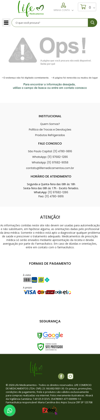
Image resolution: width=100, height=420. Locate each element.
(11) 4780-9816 (54, 196)
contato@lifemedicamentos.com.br (50, 168)
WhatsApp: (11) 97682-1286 (50, 157)
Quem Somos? (50, 124)
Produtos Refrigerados (50, 135)
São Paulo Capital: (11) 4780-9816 (50, 151)
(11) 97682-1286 (58, 192)
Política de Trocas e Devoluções (50, 129)
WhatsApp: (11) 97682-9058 (50, 162)
